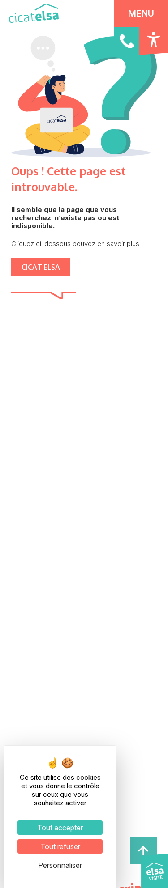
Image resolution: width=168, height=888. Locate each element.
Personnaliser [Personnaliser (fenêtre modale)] (60, 865)
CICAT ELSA (41, 267)
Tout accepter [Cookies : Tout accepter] (60, 827)
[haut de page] (143, 849)
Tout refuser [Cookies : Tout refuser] (60, 846)
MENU (141, 13)
